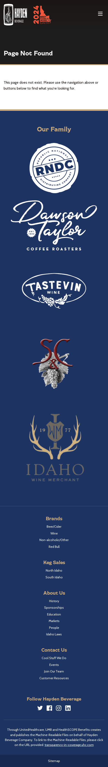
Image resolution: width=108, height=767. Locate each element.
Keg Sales (54, 562)
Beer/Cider (54, 527)
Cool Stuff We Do (54, 658)
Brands (54, 518)
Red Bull (54, 547)
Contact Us (54, 650)
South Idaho (54, 577)
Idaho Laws (54, 634)
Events (54, 665)
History (54, 601)
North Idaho (54, 570)
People (54, 628)
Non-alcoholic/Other (54, 540)
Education (54, 614)
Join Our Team (54, 671)
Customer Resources (54, 678)
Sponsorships (54, 608)
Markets (54, 621)
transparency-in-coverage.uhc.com (69, 745)
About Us (54, 593)
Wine (54, 533)
